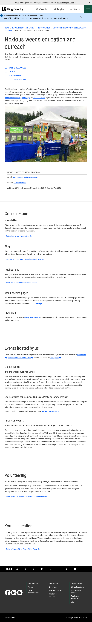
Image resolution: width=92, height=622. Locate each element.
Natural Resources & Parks (23, 28)
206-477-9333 (39, 97)
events (12, 72)
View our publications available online (21, 282)
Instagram (54, 357)
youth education (17, 79)
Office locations (77, 587)
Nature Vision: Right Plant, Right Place (21, 549)
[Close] (81, 17)
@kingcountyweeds (32, 317)
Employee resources (75, 597)
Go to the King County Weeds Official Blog (23, 259)
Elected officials (55, 590)
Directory (53, 587)
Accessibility (10, 617)
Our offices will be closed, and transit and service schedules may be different (36, 18)
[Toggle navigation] (88, 9)
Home (7, 28)
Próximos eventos (49, 411)
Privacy (31, 587)
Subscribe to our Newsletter (17, 236)
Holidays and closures (76, 591)
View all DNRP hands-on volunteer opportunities (26, 497)
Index (9, 569)
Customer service (53, 595)
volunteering (15, 75)
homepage (37, 303)
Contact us (53, 583)
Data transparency (33, 591)
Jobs (72, 602)
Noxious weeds (44, 28)
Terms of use (33, 583)
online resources (17, 68)
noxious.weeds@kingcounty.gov (17, 97)
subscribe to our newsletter (19, 357)
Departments (76, 583)
